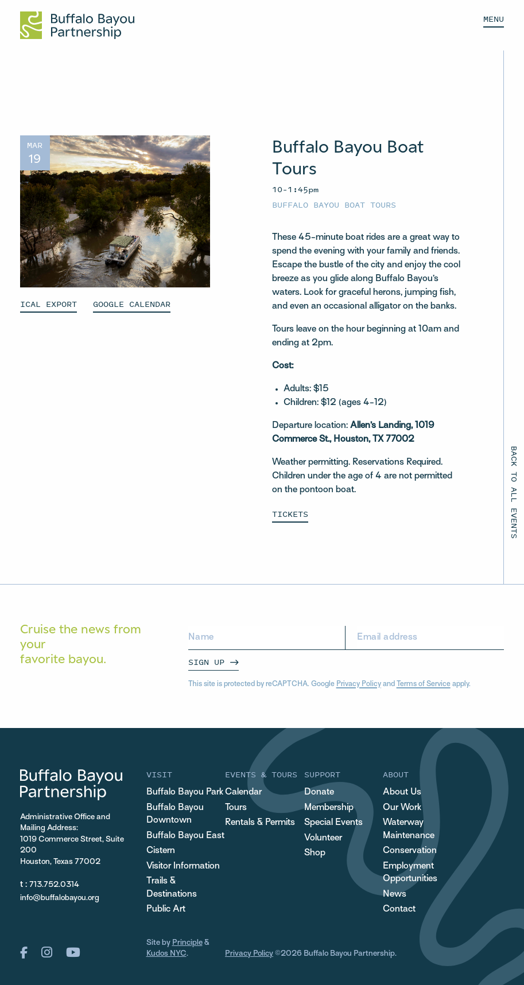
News (394, 894)
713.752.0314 (54, 885)
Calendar (243, 792)
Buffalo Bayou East (185, 836)
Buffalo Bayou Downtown (175, 815)
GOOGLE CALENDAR (131, 304)
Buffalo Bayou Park (184, 792)
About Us (402, 792)
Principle (187, 943)
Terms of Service (424, 684)
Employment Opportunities (410, 873)
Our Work (402, 808)
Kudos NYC (166, 953)
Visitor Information (183, 866)
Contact (399, 909)
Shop (314, 853)
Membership (329, 808)
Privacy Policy (358, 684)
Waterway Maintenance (408, 829)
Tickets (290, 514)
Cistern (160, 851)
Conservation (410, 851)
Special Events (333, 823)
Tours (236, 808)
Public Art (165, 909)
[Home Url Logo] (77, 25)
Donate (319, 792)
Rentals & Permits (260, 823)
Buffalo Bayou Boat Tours (334, 204)
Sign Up (206, 662)
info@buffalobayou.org (59, 898)
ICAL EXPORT (48, 304)
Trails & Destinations (171, 888)
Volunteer (323, 838)
